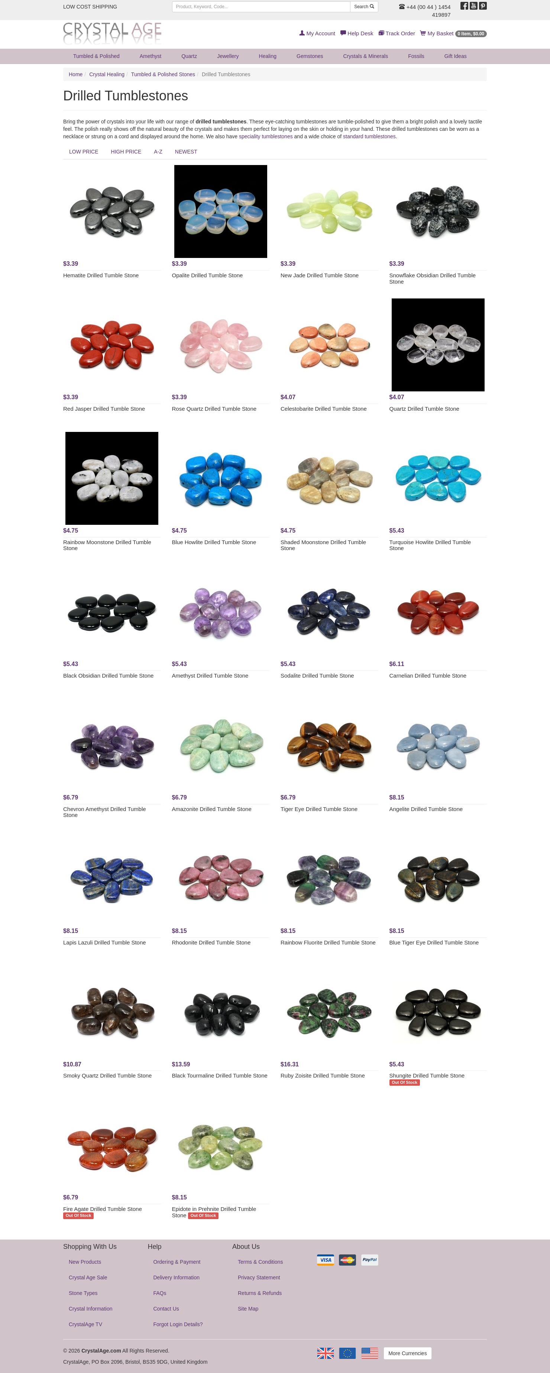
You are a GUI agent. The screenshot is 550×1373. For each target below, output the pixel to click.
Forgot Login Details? (178, 1324)
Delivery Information (176, 1277)
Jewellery (228, 56)
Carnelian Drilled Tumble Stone (428, 675)
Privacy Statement (259, 1277)
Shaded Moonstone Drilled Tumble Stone (323, 545)
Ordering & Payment (177, 1262)
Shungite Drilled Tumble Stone (427, 1075)
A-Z (158, 152)
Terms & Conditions (260, 1262)
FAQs (159, 1293)
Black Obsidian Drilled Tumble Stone (108, 675)
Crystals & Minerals (365, 56)
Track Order (397, 33)
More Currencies (407, 1353)
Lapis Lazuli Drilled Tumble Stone (104, 942)
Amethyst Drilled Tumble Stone (210, 675)
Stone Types (83, 1293)
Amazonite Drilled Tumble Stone (212, 809)
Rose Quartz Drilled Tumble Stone (214, 409)
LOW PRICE (83, 152)
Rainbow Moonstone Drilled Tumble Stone (107, 545)
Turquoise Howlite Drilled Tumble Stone (430, 545)
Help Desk (356, 33)
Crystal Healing (106, 74)
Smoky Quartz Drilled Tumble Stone (107, 1075)
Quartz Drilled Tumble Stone (424, 409)
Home (75, 74)
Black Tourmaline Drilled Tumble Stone (220, 1075)
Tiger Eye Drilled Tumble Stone (319, 809)
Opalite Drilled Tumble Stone (207, 275)
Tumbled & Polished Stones (163, 74)
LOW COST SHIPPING (90, 7)
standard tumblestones (369, 136)
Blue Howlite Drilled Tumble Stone (214, 542)
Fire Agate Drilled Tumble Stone (102, 1209)
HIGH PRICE (126, 152)
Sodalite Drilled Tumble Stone (317, 675)
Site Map (248, 1309)
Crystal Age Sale (88, 1277)
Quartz (189, 56)
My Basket (453, 33)
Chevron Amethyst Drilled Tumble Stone (104, 812)
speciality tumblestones (266, 136)
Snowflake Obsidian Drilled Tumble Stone (432, 278)
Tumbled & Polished (96, 56)
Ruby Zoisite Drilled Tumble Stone (323, 1075)
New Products (85, 1262)
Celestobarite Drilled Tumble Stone (324, 409)
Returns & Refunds (260, 1293)
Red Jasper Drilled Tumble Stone (104, 409)
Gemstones (310, 56)
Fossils (416, 56)
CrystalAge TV (85, 1324)
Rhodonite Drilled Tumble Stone (211, 942)
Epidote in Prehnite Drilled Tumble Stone (214, 1212)
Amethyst (150, 56)
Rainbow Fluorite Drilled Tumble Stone (328, 942)
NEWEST (186, 152)
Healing (267, 56)
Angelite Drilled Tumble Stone (426, 809)
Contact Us (166, 1309)
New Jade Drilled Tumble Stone (320, 275)
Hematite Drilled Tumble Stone (101, 275)
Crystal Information (90, 1309)
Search (364, 6)
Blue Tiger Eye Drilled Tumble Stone (434, 942)
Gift (455, 56)
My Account (317, 33)
